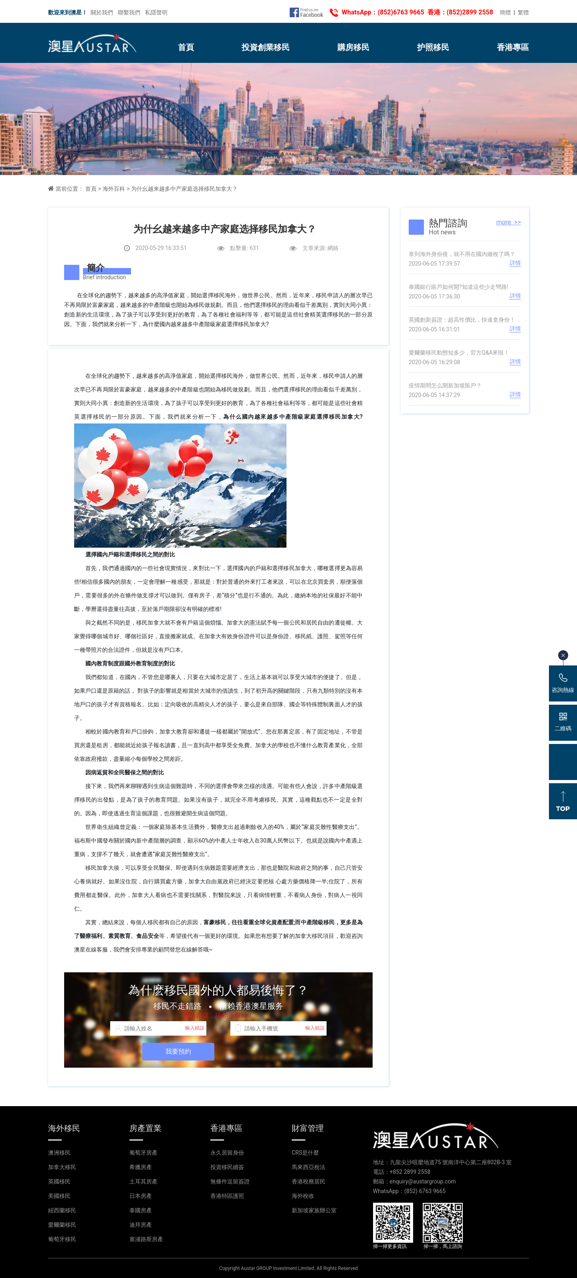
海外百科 (114, 188)
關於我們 (102, 12)
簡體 (505, 12)
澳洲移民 (59, 1152)
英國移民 (59, 1181)
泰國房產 (140, 1210)
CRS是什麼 (305, 1152)
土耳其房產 (143, 1181)
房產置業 (145, 1128)
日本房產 (140, 1196)
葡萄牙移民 (62, 1239)
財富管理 (308, 1128)
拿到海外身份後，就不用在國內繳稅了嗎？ (462, 254)
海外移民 (64, 1128)
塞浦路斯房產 (146, 1239)
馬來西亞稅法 (308, 1167)
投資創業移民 (266, 47)
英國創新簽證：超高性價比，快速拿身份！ (462, 319)
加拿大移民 (62, 1167)
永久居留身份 (227, 1152)
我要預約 (178, 1051)
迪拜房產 (140, 1225)
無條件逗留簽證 (230, 1181)
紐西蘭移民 (62, 1210)
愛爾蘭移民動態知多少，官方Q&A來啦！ (459, 352)
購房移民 (353, 47)
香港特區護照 (227, 1196)
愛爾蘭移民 (62, 1225)
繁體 (523, 12)
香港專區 (513, 47)
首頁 (186, 47)
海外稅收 (303, 1196)
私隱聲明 (156, 12)
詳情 (515, 263)
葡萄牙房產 (143, 1152)
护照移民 (433, 47)
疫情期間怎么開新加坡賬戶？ (445, 385)
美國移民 (59, 1196)
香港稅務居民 (308, 1181)
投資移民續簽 (227, 1167)
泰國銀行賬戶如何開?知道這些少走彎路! (458, 287)
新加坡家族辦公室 (314, 1210)
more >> (508, 222)
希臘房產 (140, 1167)
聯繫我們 (129, 12)
